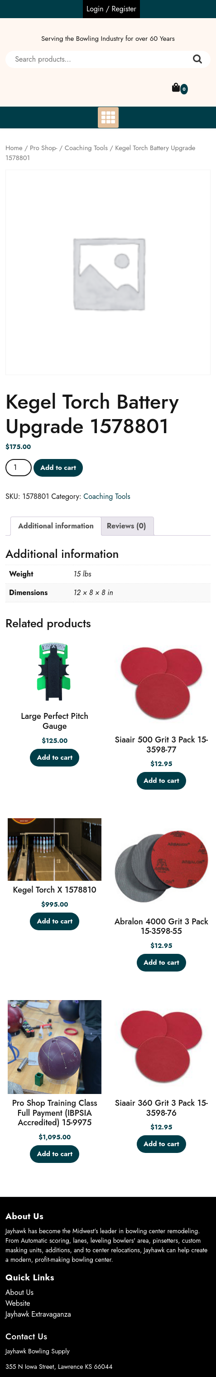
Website (17, 1303)
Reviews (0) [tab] (126, 526)
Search (197, 59)
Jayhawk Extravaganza (38, 1314)
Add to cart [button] (54, 757)
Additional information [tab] (56, 526)
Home (14, 148)
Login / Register (111, 9)
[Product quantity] (18, 467)
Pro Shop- (43, 148)
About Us (19, 1292)
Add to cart (58, 468)
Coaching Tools (86, 148)
